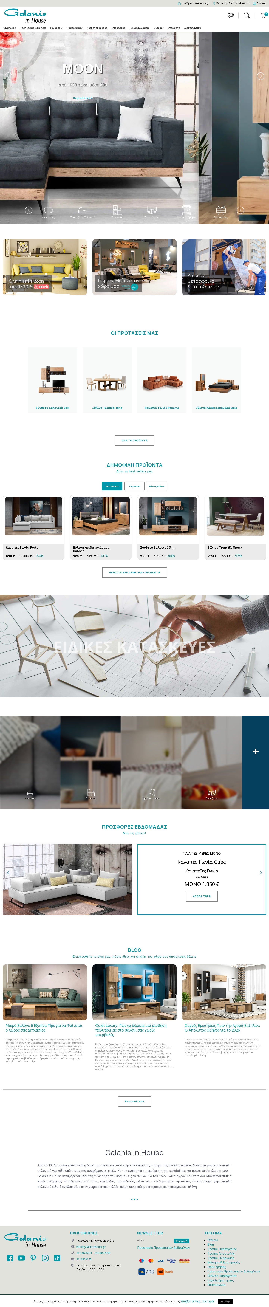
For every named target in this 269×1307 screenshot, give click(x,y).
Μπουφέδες (118, 28)
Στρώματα (174, 28)
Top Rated (134, 486)
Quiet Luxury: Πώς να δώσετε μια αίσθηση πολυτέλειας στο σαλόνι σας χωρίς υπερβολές (131, 1030)
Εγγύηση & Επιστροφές (223, 1262)
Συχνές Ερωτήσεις (220, 1280)
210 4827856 (102, 1253)
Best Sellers (112, 486)
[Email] (193, 3)
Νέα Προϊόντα (157, 486)
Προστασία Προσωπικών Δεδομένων (163, 1248)
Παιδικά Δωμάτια (139, 28)
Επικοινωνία (216, 1285)
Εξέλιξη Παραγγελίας (222, 1276)
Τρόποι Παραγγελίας (222, 1249)
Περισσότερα (153, 98)
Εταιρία (212, 1240)
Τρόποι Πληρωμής (220, 1258)
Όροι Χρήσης (216, 1267)
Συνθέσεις (56, 28)
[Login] (259, 3)
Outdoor (158, 28)
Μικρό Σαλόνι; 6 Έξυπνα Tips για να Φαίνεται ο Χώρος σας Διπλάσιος (44, 1028)
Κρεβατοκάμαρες (97, 28)
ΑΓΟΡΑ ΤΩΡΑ (202, 896)
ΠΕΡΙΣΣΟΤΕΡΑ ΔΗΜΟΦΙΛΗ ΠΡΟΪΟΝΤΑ (134, 572)
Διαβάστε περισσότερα (197, 1301)
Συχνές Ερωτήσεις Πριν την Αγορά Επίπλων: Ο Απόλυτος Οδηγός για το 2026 (222, 1028)
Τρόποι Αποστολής (221, 1253)
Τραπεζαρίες (75, 28)
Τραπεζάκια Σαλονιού (33, 28)
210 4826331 (84, 1253)
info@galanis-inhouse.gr (91, 1247)
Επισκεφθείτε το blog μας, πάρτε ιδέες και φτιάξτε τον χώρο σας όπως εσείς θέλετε (135, 956)
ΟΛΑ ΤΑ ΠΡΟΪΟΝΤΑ (134, 440)
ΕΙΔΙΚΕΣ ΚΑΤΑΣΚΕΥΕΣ (134, 646)
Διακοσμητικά (192, 28)
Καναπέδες (9, 28)
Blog (210, 1244)
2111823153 (83, 1259)
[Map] (231, 3)
